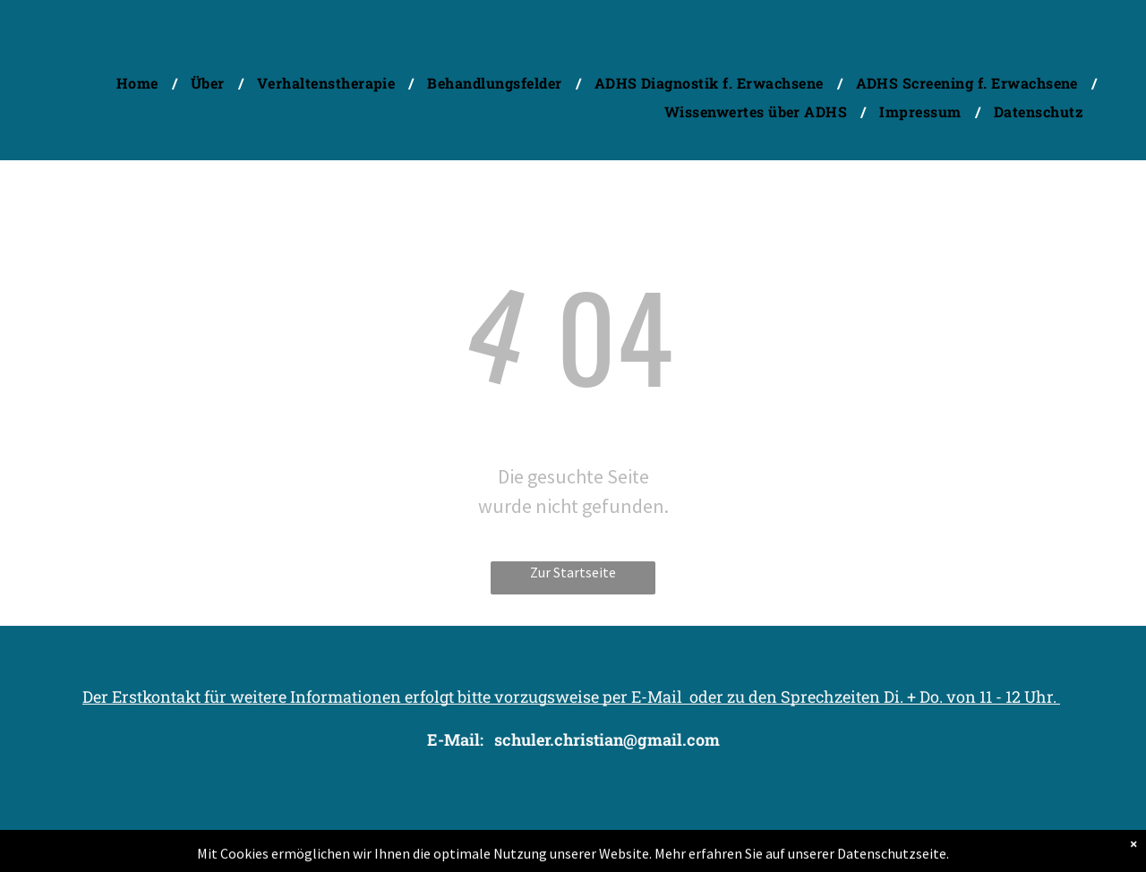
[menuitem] (140, 83)
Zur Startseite (573, 572)
